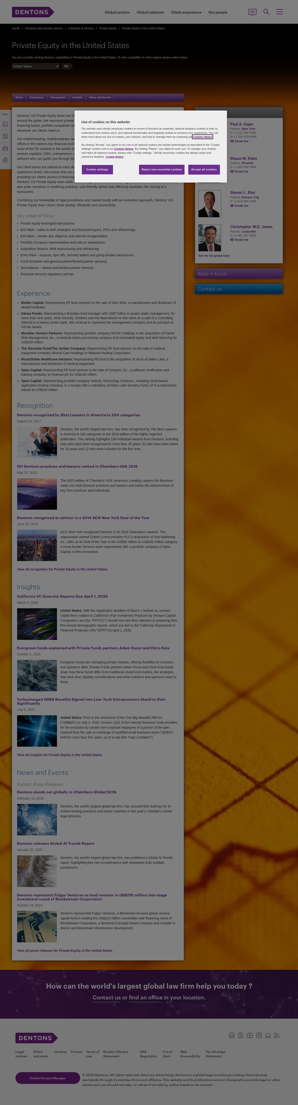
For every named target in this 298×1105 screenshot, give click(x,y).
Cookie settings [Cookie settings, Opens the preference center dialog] (97, 169)
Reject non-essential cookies (162, 169)
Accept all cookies (204, 169)
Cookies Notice (202, 136)
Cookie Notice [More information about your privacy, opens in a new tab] (115, 156)
